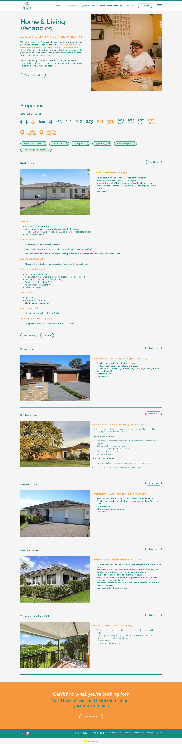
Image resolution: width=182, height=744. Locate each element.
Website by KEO (91, 741)
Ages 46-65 (101, 143)
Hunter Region (124, 143)
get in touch (91, 716)
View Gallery (29, 335)
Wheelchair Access (32, 143)
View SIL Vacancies (33, 75)
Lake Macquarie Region (34, 150)
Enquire (47, 335)
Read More (154, 348)
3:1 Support (79, 143)
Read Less (154, 162)
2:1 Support (57, 143)
